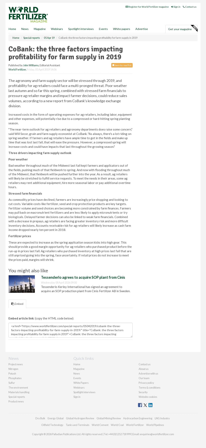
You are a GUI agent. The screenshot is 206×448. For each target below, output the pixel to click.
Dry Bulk (40, 418)
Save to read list (121, 65)
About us (143, 368)
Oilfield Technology (52, 425)
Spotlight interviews (81, 29)
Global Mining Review (109, 418)
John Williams (31, 65)
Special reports (16, 396)
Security (143, 392)
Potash (12, 373)
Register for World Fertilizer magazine (147, 6)
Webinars (57, 29)
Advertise (141, 29)
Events (103, 29)
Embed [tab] (17, 303)
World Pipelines (155, 425)
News (76, 373)
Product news (16, 401)
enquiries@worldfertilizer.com (157, 434)
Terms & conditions (149, 387)
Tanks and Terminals (77, 425)
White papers (121, 29)
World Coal (117, 425)
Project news (15, 364)
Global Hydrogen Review (80, 418)
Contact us (190, 6)
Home (12, 29)
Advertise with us (148, 373)
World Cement (100, 425)
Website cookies (148, 396)
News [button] (25, 29)
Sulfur (11, 382)
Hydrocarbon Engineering (137, 418)
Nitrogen (13, 368)
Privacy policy (146, 382)
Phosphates (15, 378)
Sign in (175, 6)
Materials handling (18, 392)
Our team (144, 378)
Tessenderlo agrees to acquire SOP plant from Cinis (83, 277)
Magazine (40, 29)
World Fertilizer (17, 69)
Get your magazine (182, 28)
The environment (18, 387)
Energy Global (56, 418)
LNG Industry (162, 418)
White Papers (81, 382)
